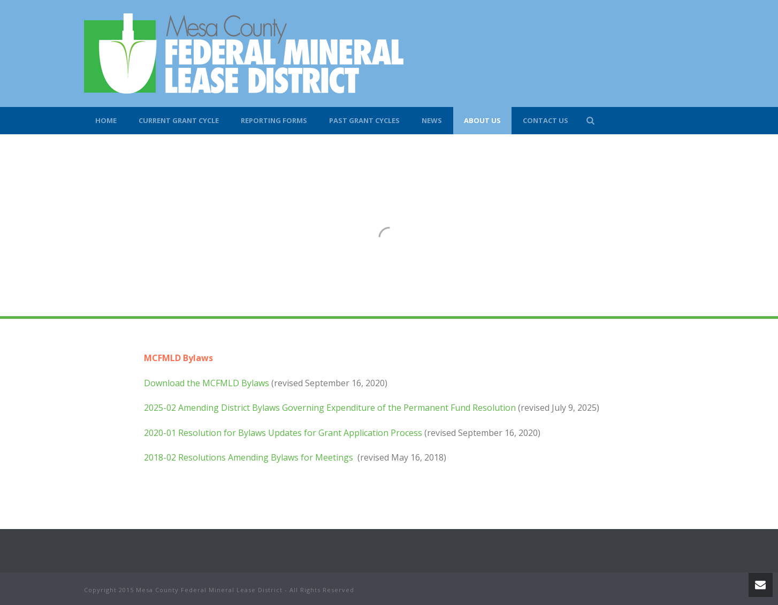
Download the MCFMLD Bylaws (206, 383)
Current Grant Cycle (179, 120)
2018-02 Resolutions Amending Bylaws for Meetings (249, 457)
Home (106, 120)
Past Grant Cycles (364, 120)
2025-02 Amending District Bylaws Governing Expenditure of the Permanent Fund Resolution (330, 407)
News (432, 120)
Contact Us (545, 120)
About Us (482, 120)
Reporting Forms (274, 120)
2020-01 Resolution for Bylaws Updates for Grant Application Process (283, 433)
